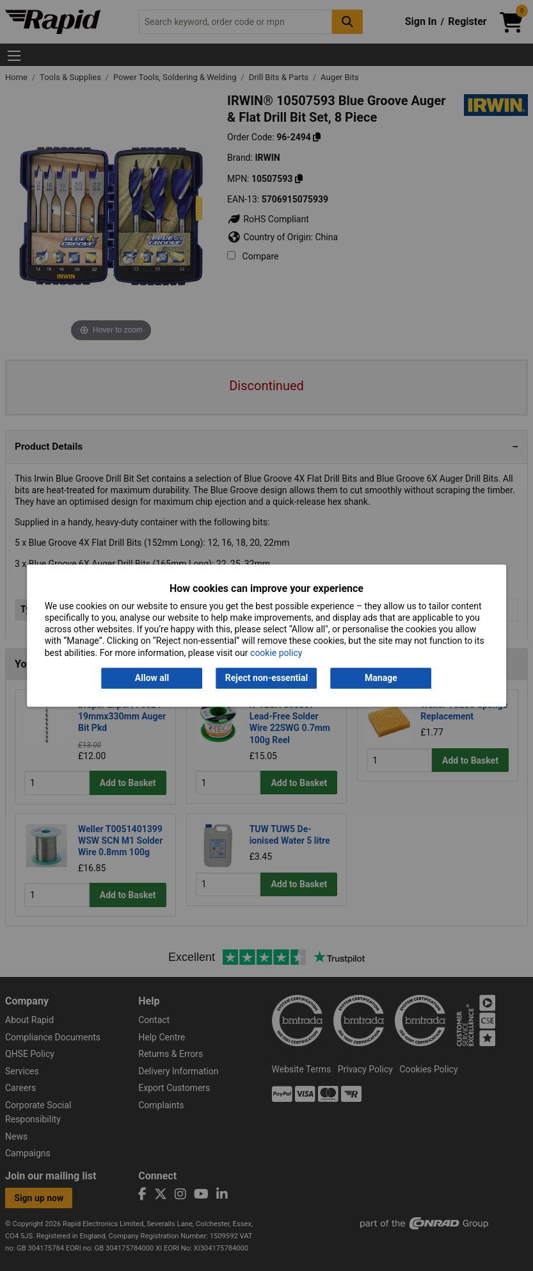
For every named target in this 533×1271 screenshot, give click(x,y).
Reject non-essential (266, 678)
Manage (381, 678)
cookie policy (276, 653)
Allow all (152, 678)
